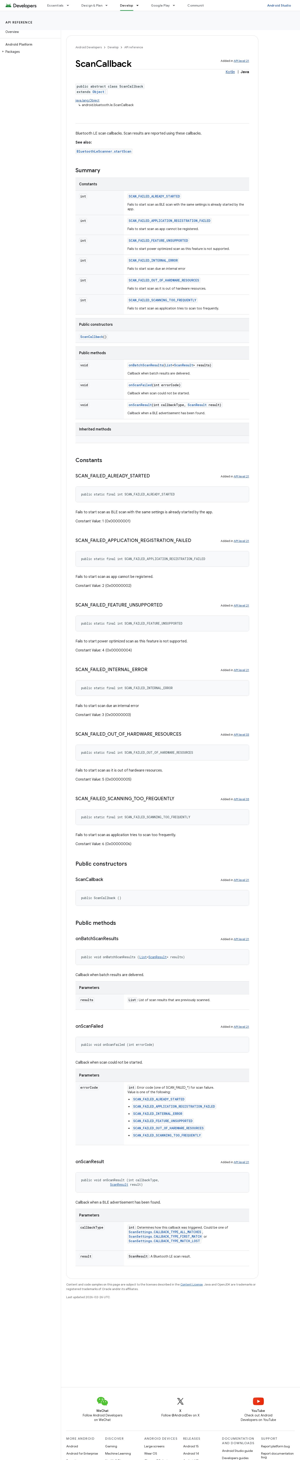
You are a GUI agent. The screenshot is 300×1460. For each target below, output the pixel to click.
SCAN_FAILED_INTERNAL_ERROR (153, 260)
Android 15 (191, 1446)
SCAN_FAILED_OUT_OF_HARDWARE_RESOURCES (164, 280)
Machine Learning (118, 1453)
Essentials (55, 5)
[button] (29, 51)
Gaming (111, 1446)
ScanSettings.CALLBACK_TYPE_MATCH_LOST (164, 1241)
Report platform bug (275, 1446)
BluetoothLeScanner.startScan (104, 151)
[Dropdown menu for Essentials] (70, 5)
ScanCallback (91, 337)
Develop (113, 47)
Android (72, 1446)
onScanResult (140, 405)
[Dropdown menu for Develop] (139, 5)
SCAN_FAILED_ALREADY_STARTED (154, 196)
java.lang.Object (87, 100)
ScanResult (183, 365)
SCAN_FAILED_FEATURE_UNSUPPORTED (158, 240)
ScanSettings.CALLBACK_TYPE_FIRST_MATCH (165, 1236)
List (168, 365)
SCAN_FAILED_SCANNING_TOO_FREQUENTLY (162, 300)
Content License (191, 1284)
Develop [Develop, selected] (126, 5)
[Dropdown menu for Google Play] (176, 5)
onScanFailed (140, 385)
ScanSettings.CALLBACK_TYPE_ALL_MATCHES (165, 1232)
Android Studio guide (237, 1451)
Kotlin (230, 72)
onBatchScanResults (146, 365)
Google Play (160, 5)
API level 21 (241, 61)
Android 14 (191, 1453)
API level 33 (241, 735)
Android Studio (279, 5)
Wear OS (150, 1453)
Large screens (154, 1446)
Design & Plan (91, 5)
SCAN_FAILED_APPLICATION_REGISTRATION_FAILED (169, 221)
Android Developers (89, 47)
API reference (19, 22)
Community (196, 5)
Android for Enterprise (82, 1453)
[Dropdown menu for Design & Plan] (108, 5)
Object (98, 92)
